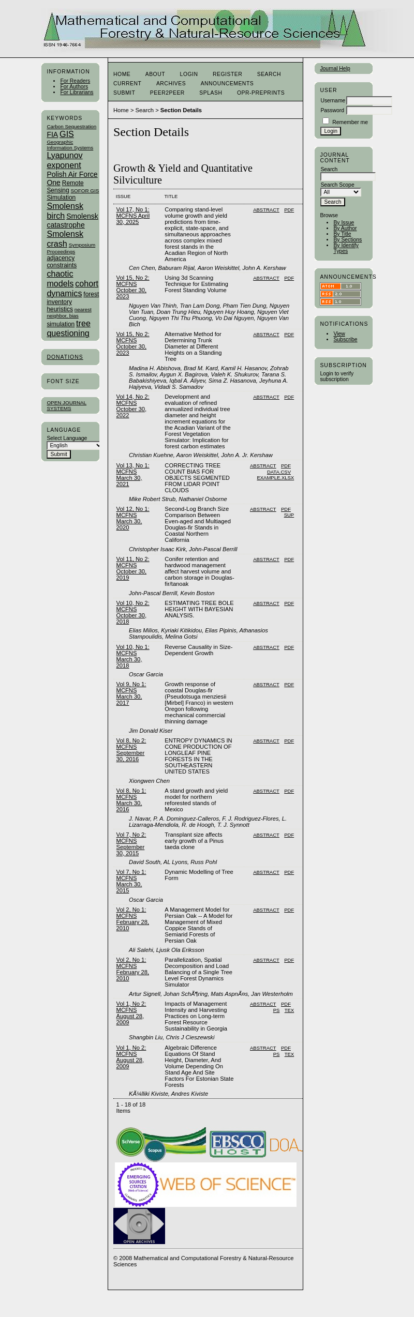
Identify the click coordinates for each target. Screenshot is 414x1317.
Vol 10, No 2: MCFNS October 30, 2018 (133, 612)
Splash (210, 93)
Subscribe (345, 339)
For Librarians (76, 92)
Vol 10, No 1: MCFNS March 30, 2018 (133, 656)
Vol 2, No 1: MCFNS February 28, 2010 (132, 918)
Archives (171, 83)
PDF (289, 210)
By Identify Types (346, 248)
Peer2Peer (167, 93)
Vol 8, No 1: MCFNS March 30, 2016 (131, 800)
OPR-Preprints (261, 93)
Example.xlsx (275, 477)
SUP (289, 515)
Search (269, 74)
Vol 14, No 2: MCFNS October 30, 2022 (133, 405)
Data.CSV (279, 472)
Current (127, 83)
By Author (345, 228)
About (155, 74)
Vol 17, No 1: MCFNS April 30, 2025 (133, 215)
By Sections (347, 240)
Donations (65, 357)
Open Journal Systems (66, 405)
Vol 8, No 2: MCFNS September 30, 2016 (131, 749)
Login (189, 74)
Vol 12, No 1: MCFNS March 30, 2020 (133, 518)
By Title (342, 234)
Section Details (181, 110)
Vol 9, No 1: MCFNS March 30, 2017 (131, 693)
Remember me (350, 122)
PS (276, 1010)
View (339, 334)
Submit (124, 93)
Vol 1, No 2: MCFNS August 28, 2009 (131, 1013)
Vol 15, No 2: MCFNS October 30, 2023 (133, 287)
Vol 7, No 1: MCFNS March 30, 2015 (131, 881)
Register (227, 74)
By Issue (343, 222)
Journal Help (335, 68)
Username (332, 100)
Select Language (67, 438)
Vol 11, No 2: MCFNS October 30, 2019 (133, 568)
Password (332, 110)
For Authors (74, 86)
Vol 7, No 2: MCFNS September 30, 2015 (131, 843)
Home (121, 74)
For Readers (75, 81)
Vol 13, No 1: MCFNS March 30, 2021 (133, 474)
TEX (289, 1010)
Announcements (227, 83)
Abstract (266, 210)
